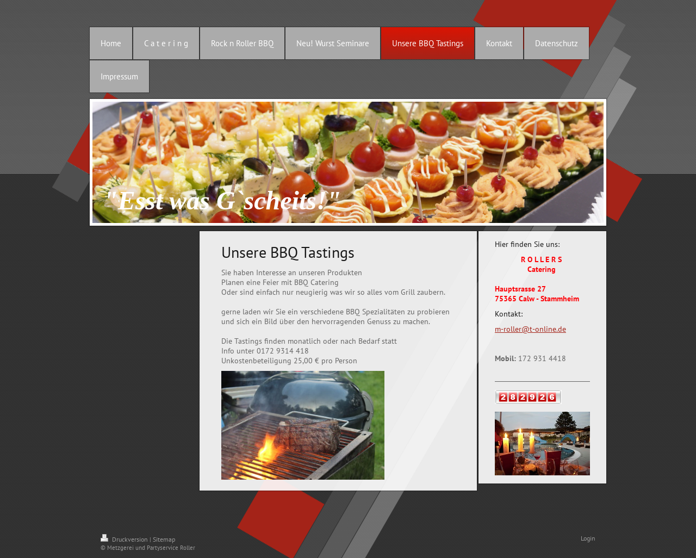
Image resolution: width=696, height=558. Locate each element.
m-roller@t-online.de (530, 329)
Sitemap (164, 539)
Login (588, 538)
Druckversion (125, 539)
